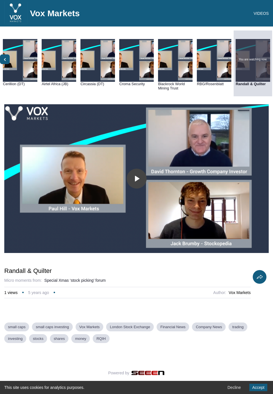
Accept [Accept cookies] (258, 387)
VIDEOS (261, 13)
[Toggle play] (137, 179)
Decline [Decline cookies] (234, 387)
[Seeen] (148, 372)
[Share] (259, 277)
